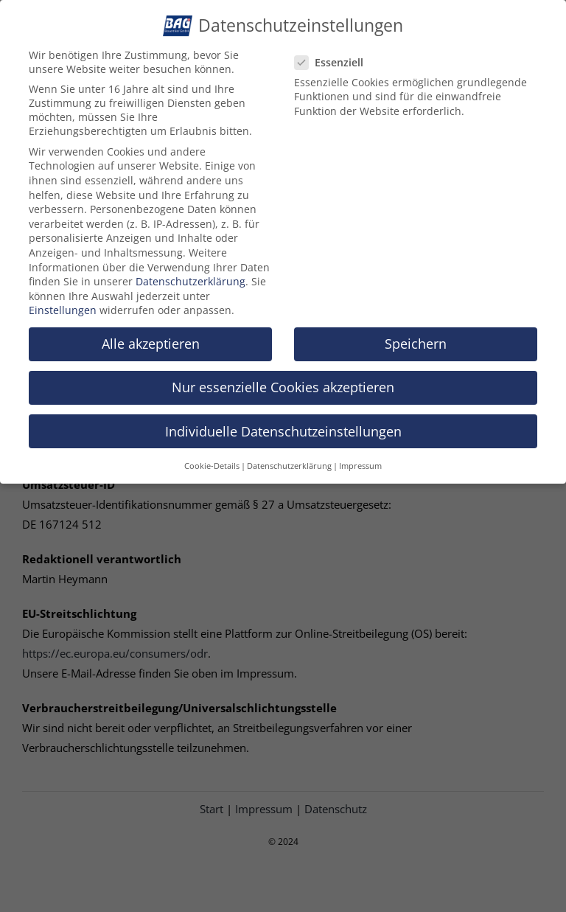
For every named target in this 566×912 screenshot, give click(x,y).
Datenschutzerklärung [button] (289, 459)
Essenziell (335, 56)
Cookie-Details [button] (212, 459)
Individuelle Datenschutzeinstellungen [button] (283, 425)
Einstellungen (63, 304)
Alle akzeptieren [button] (151, 338)
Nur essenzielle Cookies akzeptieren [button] (283, 381)
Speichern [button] (416, 338)
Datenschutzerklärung (190, 275)
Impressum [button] (360, 459)
